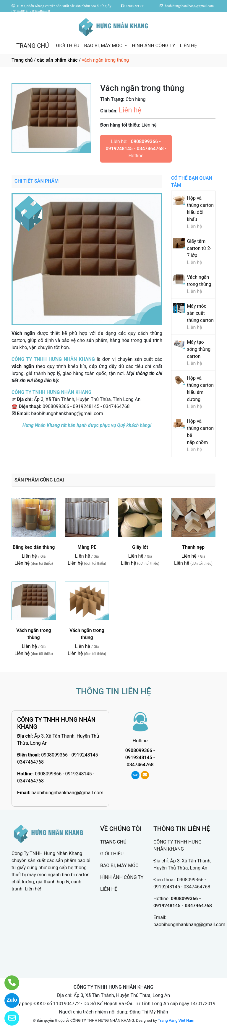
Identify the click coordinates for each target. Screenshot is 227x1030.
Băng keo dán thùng (34, 547)
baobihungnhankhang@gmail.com (67, 792)
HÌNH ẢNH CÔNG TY (153, 45)
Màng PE (86, 547)
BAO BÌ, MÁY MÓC (103, 45)
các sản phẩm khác (57, 60)
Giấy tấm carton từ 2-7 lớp (199, 248)
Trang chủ (22, 60)
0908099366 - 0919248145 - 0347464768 (140, 757)
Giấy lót (140, 547)
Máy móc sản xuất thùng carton (200, 313)
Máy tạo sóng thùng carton (198, 349)
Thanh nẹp (193, 547)
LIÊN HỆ (188, 45)
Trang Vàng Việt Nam (176, 1020)
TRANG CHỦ (32, 45)
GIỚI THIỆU (67, 45)
